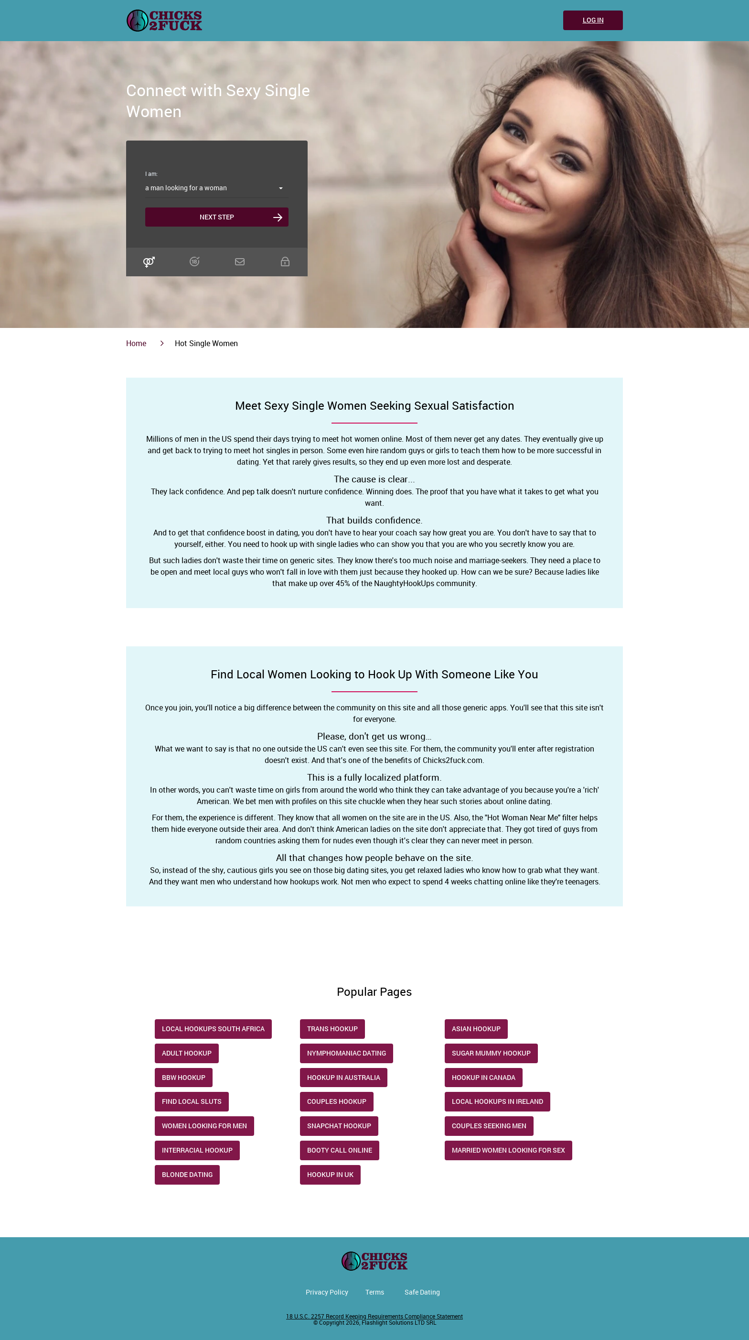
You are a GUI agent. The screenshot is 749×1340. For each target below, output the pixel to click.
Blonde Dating (187, 1174)
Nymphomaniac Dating (346, 1052)
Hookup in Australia (343, 1077)
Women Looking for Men (204, 1125)
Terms (374, 1291)
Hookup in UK (330, 1174)
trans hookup (332, 1028)
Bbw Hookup (183, 1077)
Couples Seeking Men (489, 1125)
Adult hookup (187, 1052)
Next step (217, 216)
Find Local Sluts (192, 1101)
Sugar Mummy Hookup (491, 1052)
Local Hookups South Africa (213, 1028)
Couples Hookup (336, 1101)
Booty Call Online (339, 1150)
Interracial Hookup (197, 1150)
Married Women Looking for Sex (508, 1150)
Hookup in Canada (483, 1077)
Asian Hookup (476, 1028)
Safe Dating (422, 1291)
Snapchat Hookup (339, 1125)
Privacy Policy (327, 1291)
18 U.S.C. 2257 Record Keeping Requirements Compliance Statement (374, 1316)
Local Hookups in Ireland (497, 1101)
